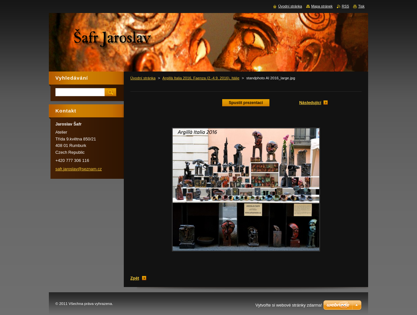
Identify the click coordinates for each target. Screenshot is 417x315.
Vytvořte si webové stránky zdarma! (288, 305)
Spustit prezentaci (246, 102)
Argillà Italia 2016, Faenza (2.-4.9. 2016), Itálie (201, 78)
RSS (345, 6)
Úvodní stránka (142, 78)
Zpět (134, 278)
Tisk (361, 6)
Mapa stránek (322, 6)
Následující (310, 102)
